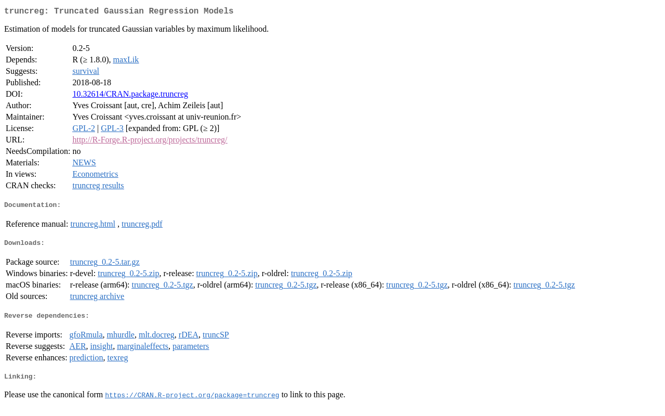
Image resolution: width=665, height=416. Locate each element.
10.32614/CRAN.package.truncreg (130, 96)
